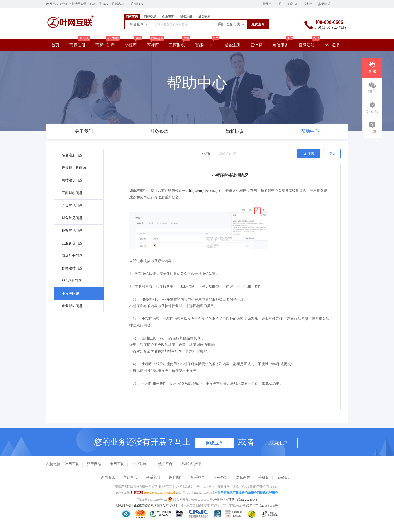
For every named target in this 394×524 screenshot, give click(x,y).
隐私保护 (243, 477)
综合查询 (139, 25)
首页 (55, 45)
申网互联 (117, 464)
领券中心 (292, 4)
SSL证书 (332, 45)
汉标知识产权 (191, 464)
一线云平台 (163, 464)
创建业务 (214, 442)
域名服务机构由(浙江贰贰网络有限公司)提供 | (146, 505)
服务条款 (220, 477)
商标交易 (150, 16)
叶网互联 (72, 464)
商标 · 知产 (105, 45)
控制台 (308, 4)
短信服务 (280, 45)
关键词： (208, 154)
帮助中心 (130, 477)
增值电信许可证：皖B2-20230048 (235, 499)
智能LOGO (204, 45)
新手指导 (198, 477)
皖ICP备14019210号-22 (152, 499)
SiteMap (283, 477)
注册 (278, 4)
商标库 (153, 45)
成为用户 (278, 442)
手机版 (263, 477)
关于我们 (175, 477)
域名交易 (204, 16)
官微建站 (307, 45)
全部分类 (235, 25)
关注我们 (136, 4)
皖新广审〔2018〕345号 (262, 505)
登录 (265, 4)
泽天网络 (94, 464)
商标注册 (77, 45)
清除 (331, 154)
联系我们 (153, 477)
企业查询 (168, 16)
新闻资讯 (108, 477)
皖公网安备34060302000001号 (190, 499)
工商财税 (177, 45)
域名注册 (186, 16)
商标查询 (132, 16)
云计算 (256, 45)
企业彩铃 (139, 464)
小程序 (131, 45)
